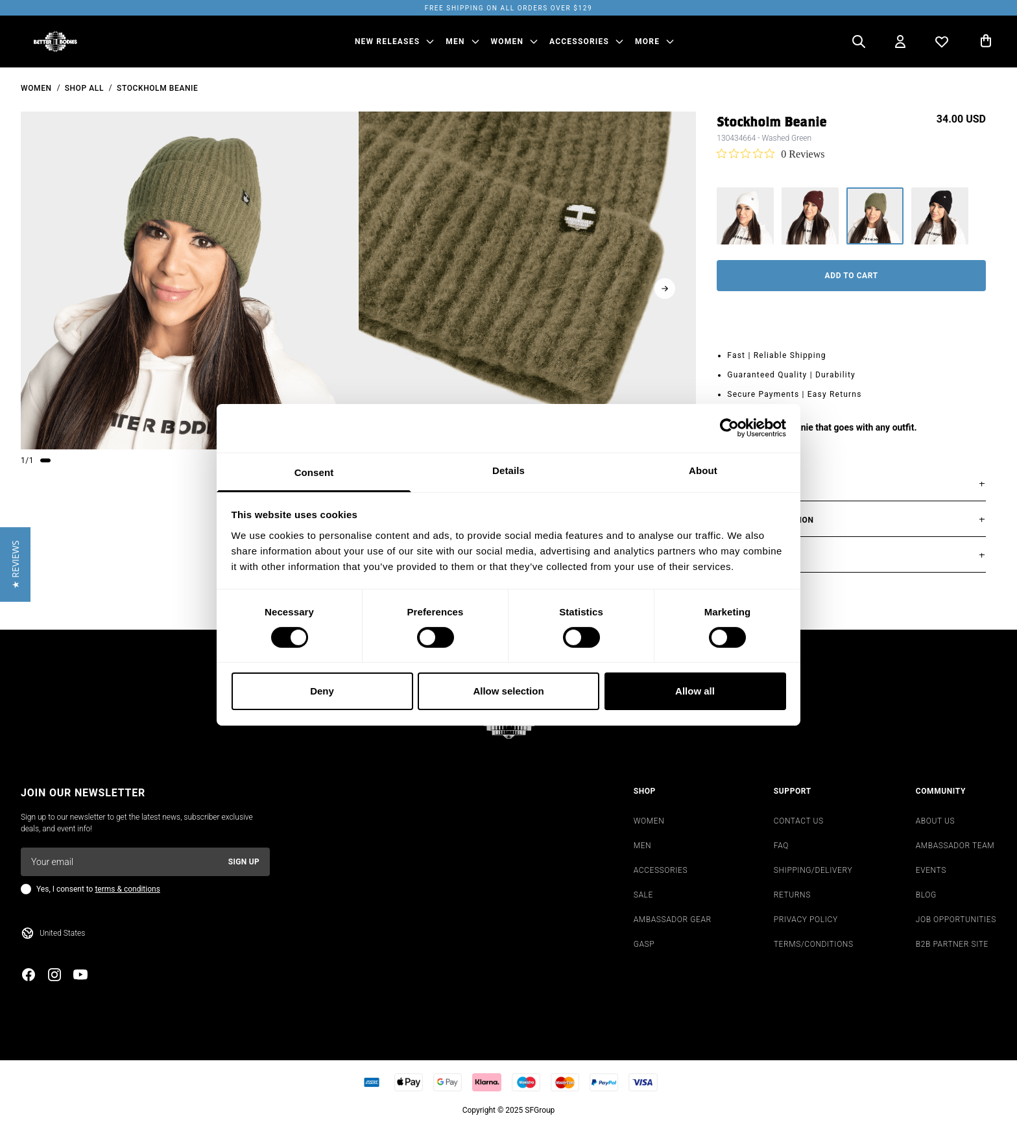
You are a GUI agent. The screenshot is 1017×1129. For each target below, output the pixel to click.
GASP (644, 944)
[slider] (190, 280)
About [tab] (703, 469)
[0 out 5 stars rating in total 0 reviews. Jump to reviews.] (770, 153)
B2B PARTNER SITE (952, 944)
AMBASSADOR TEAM (955, 845)
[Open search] (859, 41)
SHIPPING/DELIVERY (813, 870)
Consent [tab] (314, 471)
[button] (15, 564)
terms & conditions (127, 889)
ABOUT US (935, 821)
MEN (455, 41)
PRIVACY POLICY (806, 919)
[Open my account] (900, 41)
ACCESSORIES (579, 41)
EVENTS (931, 870)
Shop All (84, 88)
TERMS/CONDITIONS (814, 944)
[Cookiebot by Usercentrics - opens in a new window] (729, 428)
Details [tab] (508, 469)
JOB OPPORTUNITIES (956, 919)
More (647, 41)
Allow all (695, 690)
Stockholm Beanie (157, 88)
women (36, 88)
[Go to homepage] (55, 41)
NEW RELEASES (387, 41)
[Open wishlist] (942, 41)
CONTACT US (799, 821)
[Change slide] (45, 460)
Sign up (243, 861)
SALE (643, 894)
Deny (322, 690)
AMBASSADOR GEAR (673, 919)
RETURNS (792, 894)
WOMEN (507, 41)
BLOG (926, 894)
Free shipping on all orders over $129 (508, 8)
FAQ (781, 845)
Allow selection (508, 690)
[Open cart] (985, 41)
